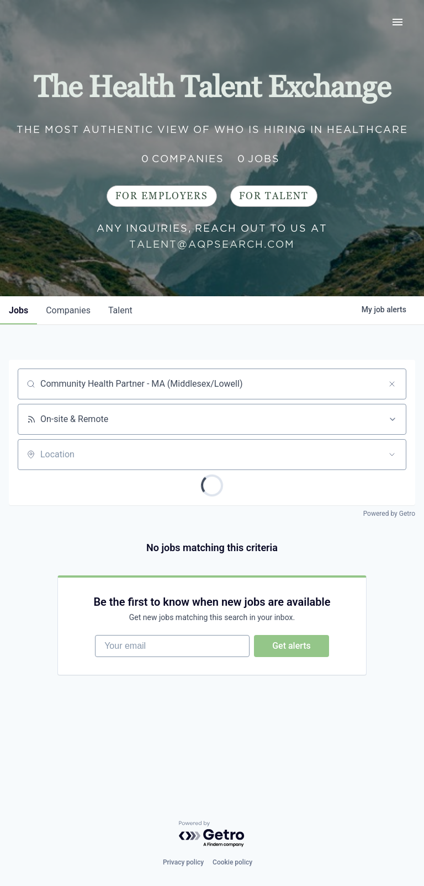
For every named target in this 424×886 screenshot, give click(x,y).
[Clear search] (392, 384)
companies (68, 310)
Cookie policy (232, 862)
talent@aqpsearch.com (212, 244)
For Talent (274, 196)
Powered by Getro (389, 513)
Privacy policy (183, 862)
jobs (18, 310)
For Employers (161, 196)
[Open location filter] (392, 454)
